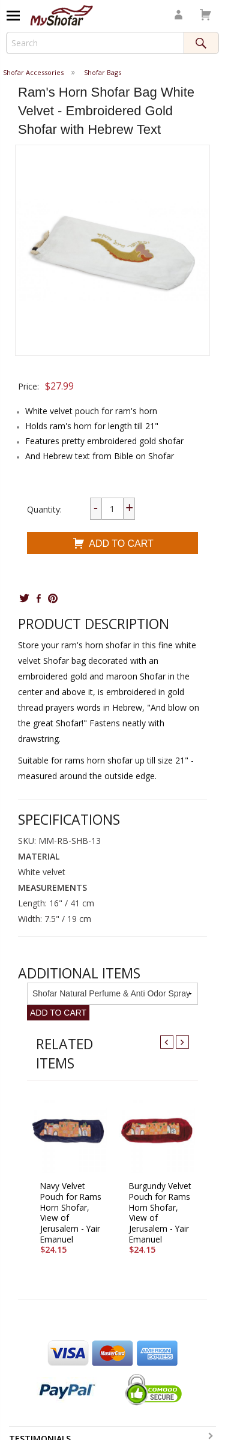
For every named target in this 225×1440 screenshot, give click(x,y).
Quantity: (44, 509)
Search (201, 43)
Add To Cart (112, 544)
